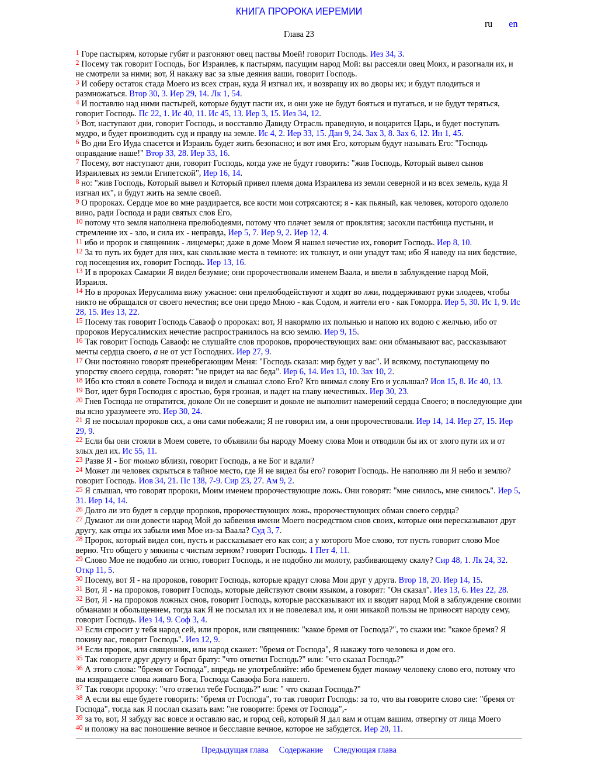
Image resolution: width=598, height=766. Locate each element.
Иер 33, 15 (306, 133)
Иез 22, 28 (488, 589)
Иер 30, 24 (181, 411)
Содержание (301, 749)
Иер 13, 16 (225, 262)
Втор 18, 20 (418, 579)
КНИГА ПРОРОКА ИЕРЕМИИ (299, 11)
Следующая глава (365, 749)
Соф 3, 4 (190, 619)
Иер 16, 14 (222, 172)
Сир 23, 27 (243, 480)
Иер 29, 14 (188, 93)
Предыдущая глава (235, 749)
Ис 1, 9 (494, 302)
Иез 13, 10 (339, 371)
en (514, 24)
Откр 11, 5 (94, 569)
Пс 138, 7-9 (200, 480)
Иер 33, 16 (209, 153)
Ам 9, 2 (279, 480)
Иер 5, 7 (242, 232)
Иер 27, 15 (476, 421)
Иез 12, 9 (202, 639)
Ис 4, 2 (270, 133)
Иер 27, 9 (253, 351)
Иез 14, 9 (155, 619)
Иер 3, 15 (262, 113)
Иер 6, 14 (299, 371)
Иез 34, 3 (386, 53)
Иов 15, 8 (447, 381)
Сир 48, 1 (451, 560)
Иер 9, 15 (340, 331)
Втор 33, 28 (165, 153)
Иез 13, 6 (450, 589)
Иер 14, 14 (435, 421)
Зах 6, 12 (412, 133)
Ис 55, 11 (139, 450)
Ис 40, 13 (484, 381)
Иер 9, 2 (275, 232)
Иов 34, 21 (157, 480)
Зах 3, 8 (379, 133)
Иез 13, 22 (119, 311)
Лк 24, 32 (488, 560)
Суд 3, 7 (266, 530)
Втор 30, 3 (147, 93)
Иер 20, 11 (382, 728)
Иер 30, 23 (388, 391)
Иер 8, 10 (453, 242)
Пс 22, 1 (153, 113)
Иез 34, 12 (301, 113)
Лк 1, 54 (225, 93)
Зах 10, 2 (376, 371)
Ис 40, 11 (188, 113)
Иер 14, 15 (462, 579)
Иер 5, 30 (460, 302)
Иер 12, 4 (310, 232)
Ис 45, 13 (224, 113)
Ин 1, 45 (446, 133)
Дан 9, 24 (344, 133)
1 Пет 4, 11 (329, 550)
